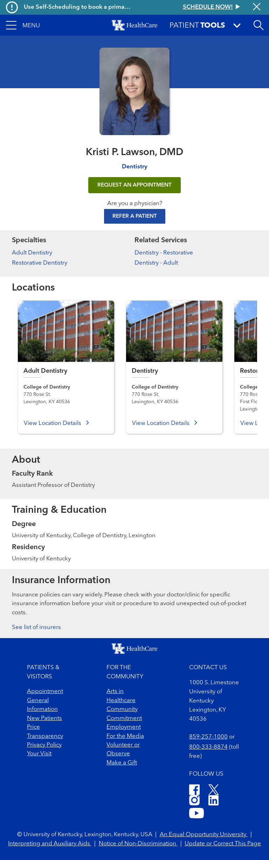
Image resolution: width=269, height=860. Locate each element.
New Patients (44, 718)
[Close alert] (256, 7)
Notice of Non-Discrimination (138, 844)
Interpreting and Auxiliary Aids (49, 844)
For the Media (125, 736)
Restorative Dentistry (39, 263)
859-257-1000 (208, 737)
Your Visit (39, 754)
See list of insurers (36, 627)
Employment (123, 727)
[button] (23, 25)
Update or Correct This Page (223, 844)
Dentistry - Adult (156, 263)
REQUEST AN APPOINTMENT (134, 185)
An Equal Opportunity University (204, 835)
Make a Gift (121, 763)
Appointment (45, 691)
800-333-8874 (208, 747)
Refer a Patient (134, 216)
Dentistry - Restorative (163, 253)
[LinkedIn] (213, 801)
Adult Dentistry (32, 253)
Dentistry (134, 167)
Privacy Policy (44, 745)
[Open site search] (258, 25)
